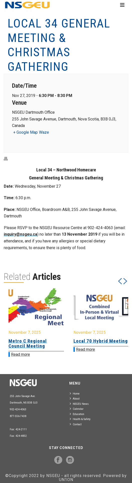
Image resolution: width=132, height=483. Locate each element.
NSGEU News (79, 404)
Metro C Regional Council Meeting (27, 343)
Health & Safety (80, 419)
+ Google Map (25, 132)
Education (77, 414)
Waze (44, 132)
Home (75, 393)
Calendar (77, 409)
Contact (76, 424)
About (75, 398)
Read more (20, 354)
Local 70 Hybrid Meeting (101, 341)
